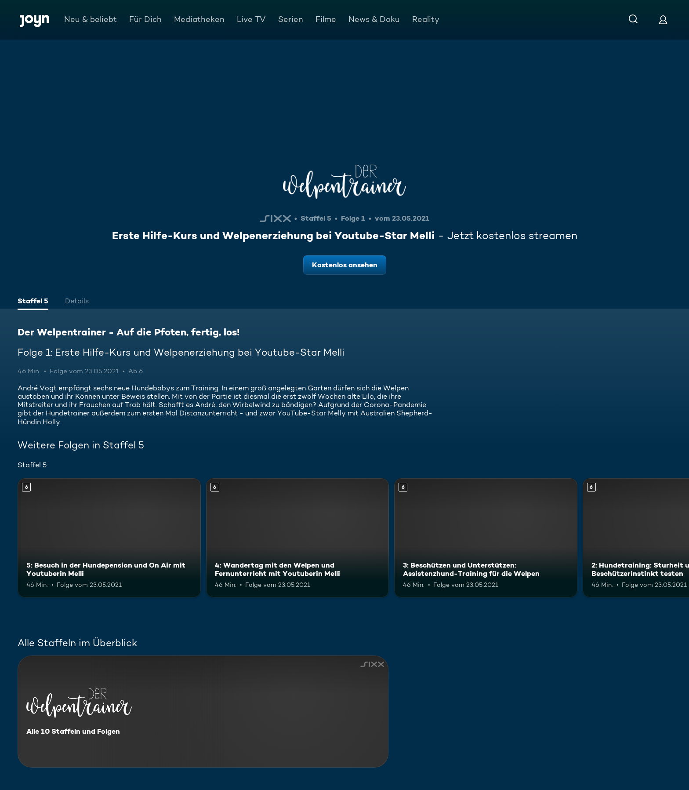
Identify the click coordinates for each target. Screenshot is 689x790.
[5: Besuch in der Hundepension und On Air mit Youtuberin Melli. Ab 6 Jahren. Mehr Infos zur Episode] (109, 537)
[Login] (663, 19)
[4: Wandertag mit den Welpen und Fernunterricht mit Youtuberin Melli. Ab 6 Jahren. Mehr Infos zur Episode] (297, 537)
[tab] (33, 302)
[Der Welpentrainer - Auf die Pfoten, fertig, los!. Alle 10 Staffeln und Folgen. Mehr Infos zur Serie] (203, 711)
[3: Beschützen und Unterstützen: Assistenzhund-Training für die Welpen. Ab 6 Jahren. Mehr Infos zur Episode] (485, 537)
